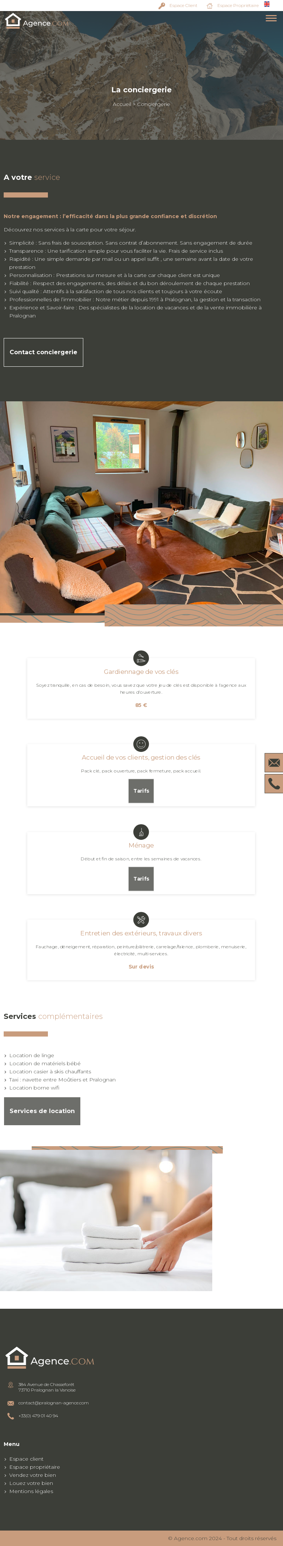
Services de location (42, 1111)
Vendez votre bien (32, 1475)
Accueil (122, 104)
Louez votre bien (31, 1483)
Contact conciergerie (43, 352)
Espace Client (184, 5)
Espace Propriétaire (238, 5)
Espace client (26, 1459)
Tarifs (141, 791)
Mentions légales (31, 1491)
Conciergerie (153, 104)
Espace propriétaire (34, 1467)
